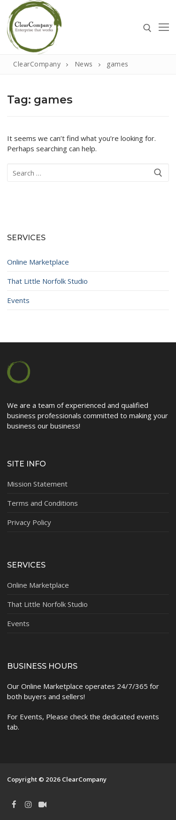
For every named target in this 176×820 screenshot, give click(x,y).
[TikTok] (42, 804)
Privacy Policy (29, 522)
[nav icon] (164, 27)
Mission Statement (37, 483)
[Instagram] (28, 804)
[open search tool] (147, 28)
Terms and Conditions (42, 503)
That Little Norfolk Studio (47, 281)
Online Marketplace (38, 261)
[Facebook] (14, 804)
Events (18, 300)
